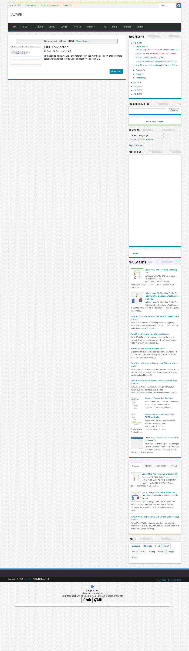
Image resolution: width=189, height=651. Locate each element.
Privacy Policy (31, 5)
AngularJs (91, 27)
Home (15, 27)
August (139, 70)
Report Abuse (135, 145)
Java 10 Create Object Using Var (149, 57)
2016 (136, 86)
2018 (136, 43)
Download (127, 27)
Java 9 (166, 546)
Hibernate (77, 27)
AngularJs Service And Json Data (159, 398)
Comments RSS (174, 580)
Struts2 (52, 27)
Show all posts (83, 41)
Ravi (49, 51)
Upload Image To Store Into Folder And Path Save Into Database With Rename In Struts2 (161, 296)
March (139, 74)
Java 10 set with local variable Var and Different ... (156, 54)
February (140, 78)
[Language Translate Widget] (146, 135)
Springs (64, 27)
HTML (103, 27)
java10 (134, 552)
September (141, 46)
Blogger (160, 121)
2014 (136, 94)
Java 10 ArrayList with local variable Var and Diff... (156, 61)
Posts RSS (161, 580)
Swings (26, 27)
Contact (140, 27)
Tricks (114, 27)
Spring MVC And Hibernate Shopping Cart (160, 474)
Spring (152, 552)
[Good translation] (87, 600)
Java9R (16, 14)
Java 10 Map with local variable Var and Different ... (157, 50)
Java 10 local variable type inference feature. (150, 334)
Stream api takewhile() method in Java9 (147, 348)
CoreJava (39, 27)
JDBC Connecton (56, 47)
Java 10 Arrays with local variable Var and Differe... (157, 65)
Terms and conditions (50, 5)
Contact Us (67, 5)
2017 (136, 82)
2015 (136, 90)
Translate (146, 140)
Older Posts (116, 71)
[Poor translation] (98, 600)
